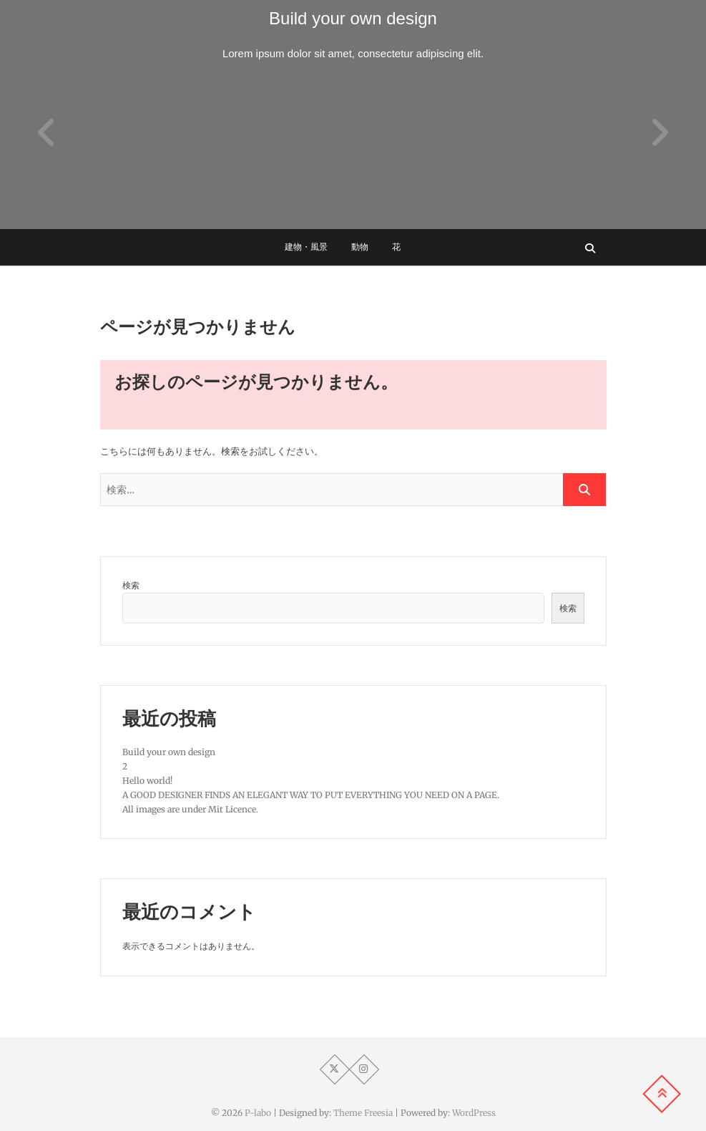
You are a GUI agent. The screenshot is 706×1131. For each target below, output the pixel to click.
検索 (130, 585)
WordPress (474, 1112)
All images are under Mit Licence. (190, 809)
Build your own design (353, 18)
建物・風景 (306, 247)
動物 (359, 247)
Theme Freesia (363, 1112)
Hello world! (147, 780)
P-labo (258, 1112)
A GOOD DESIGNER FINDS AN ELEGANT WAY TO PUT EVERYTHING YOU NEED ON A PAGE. (310, 795)
